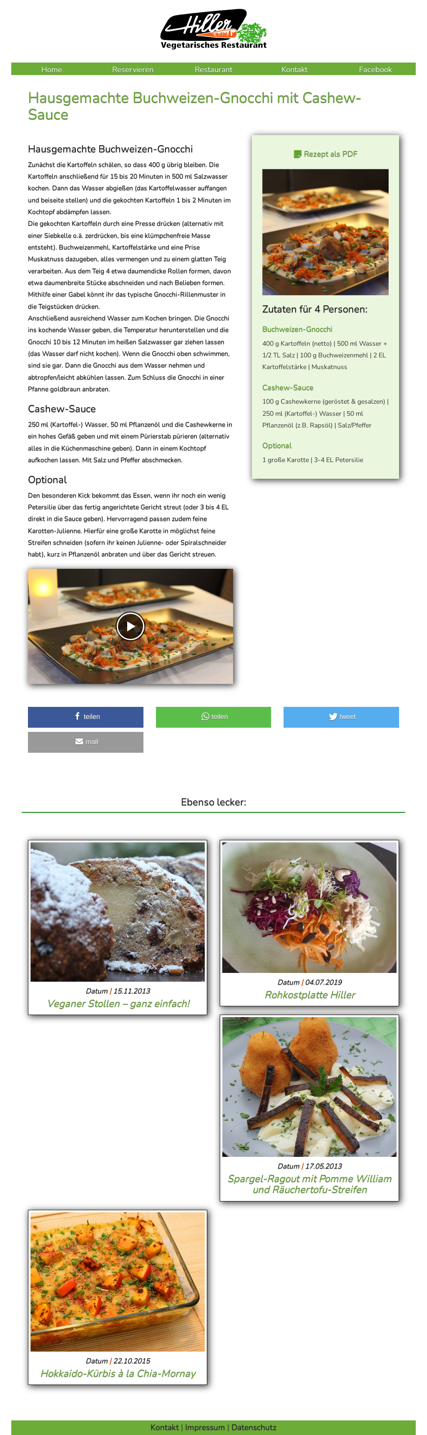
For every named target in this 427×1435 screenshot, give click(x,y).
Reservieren (132, 69)
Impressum (205, 1427)
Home (51, 69)
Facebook (375, 69)
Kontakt (294, 69)
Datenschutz (253, 1427)
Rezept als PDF (329, 153)
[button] (85, 717)
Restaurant (213, 69)
